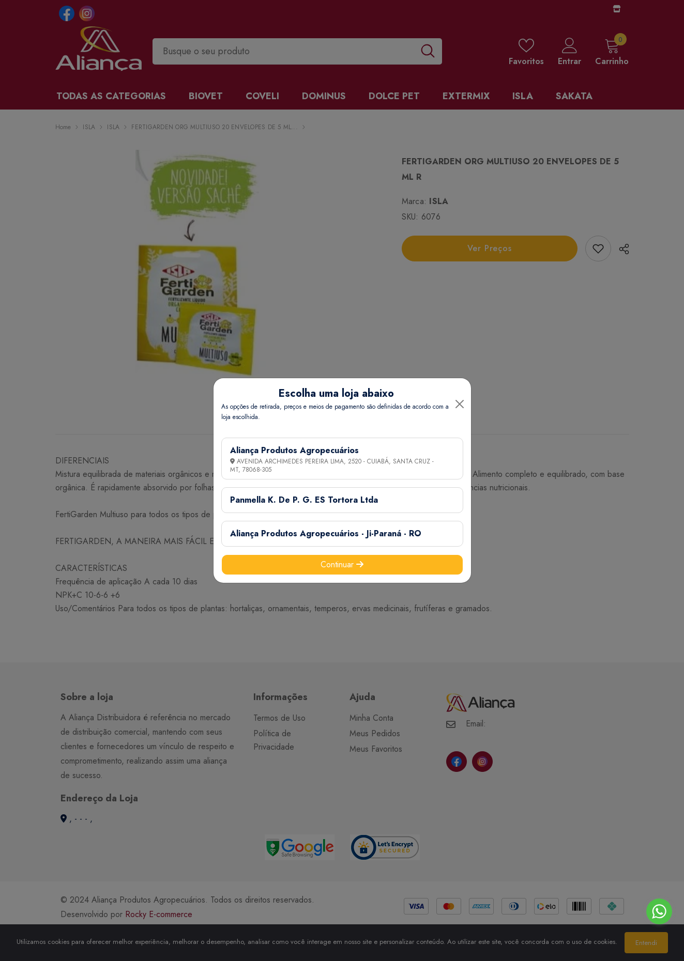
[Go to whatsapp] (659, 911)
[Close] (459, 404)
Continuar (342, 564)
